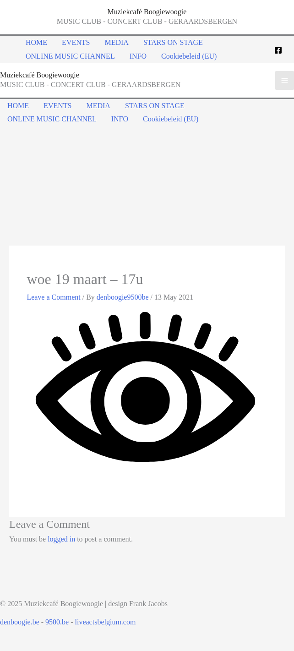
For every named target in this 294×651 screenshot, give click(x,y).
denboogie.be (19, 622)
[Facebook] (278, 50)
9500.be (57, 622)
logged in (61, 539)
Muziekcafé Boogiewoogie (147, 12)
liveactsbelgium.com (105, 622)
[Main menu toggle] (284, 80)
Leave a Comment (53, 297)
